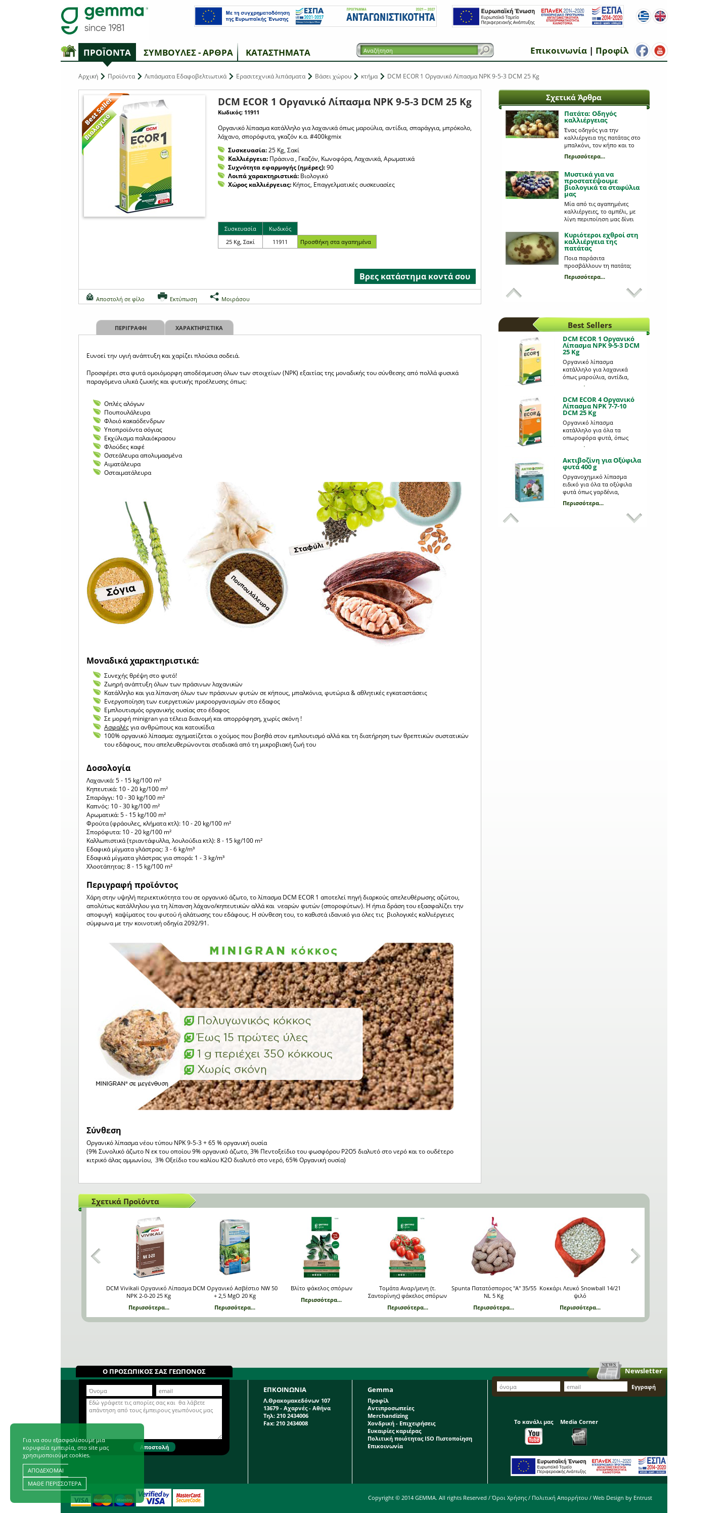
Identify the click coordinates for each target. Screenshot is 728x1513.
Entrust (642, 1497)
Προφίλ (612, 50)
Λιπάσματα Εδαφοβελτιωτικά (185, 76)
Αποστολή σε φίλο (120, 299)
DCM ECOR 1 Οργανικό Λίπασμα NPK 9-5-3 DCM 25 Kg (601, 345)
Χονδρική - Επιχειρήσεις (401, 1423)
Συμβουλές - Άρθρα (188, 52)
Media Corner (579, 1432)
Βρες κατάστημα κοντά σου (414, 276)
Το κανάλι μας (533, 1431)
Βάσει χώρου (333, 76)
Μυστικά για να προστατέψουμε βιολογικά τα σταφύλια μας (602, 184)
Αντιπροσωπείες (391, 1408)
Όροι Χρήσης (509, 1497)
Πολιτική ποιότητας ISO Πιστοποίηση (420, 1438)
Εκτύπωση (183, 299)
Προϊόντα (107, 52)
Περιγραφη (131, 328)
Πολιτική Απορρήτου (560, 1497)
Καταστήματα (278, 52)
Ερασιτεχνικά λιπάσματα (270, 76)
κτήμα (369, 76)
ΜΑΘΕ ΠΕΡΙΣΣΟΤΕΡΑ (54, 1483)
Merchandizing (388, 1415)
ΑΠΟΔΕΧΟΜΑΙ (46, 1470)
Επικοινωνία (558, 50)
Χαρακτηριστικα (199, 328)
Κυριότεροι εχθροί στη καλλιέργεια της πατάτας (601, 241)
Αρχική (88, 76)
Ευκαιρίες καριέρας (394, 1431)
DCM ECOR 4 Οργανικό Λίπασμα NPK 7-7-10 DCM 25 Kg (598, 406)
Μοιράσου (235, 299)
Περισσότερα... (584, 156)
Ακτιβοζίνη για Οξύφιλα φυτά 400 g (602, 463)
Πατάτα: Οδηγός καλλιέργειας (590, 117)
